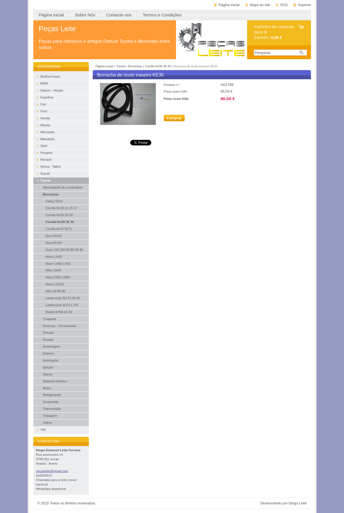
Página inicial (229, 5)
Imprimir (304, 5)
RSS (284, 5)
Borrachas (135, 66)
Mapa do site (260, 5)
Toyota (120, 66)
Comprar (174, 118)
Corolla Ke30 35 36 (158, 66)
